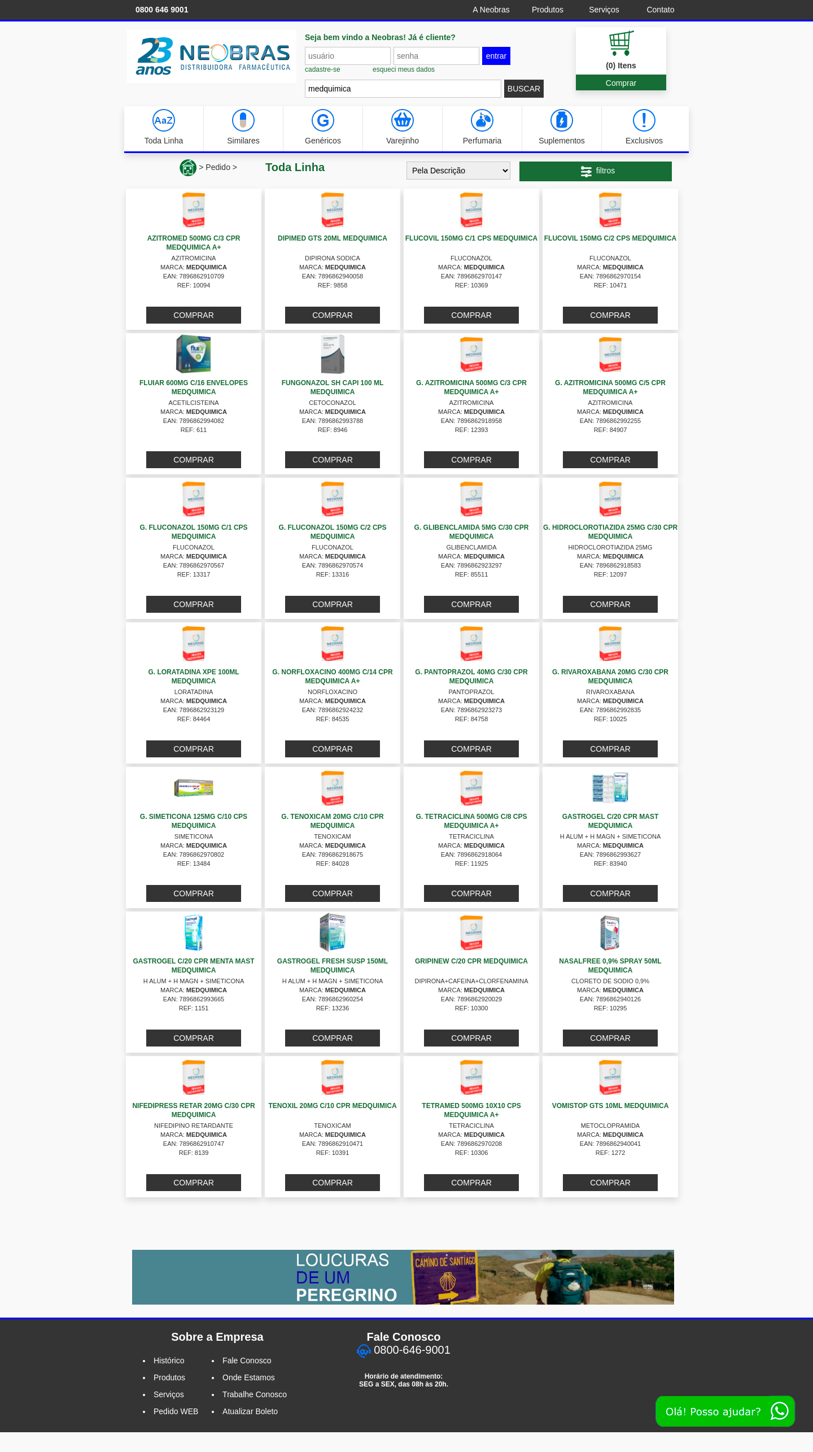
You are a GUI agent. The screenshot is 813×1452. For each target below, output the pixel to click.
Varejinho (402, 127)
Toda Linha (164, 127)
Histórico (169, 1360)
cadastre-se (322, 69)
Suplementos (562, 127)
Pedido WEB (176, 1411)
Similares (243, 127)
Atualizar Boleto (250, 1411)
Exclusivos (644, 127)
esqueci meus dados (404, 69)
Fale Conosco (246, 1360)
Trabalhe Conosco (254, 1394)
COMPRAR (193, 315)
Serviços (604, 9)
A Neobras (491, 9)
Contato (660, 9)
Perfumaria (482, 127)
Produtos (547, 9)
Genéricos (323, 127)
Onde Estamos (248, 1377)
